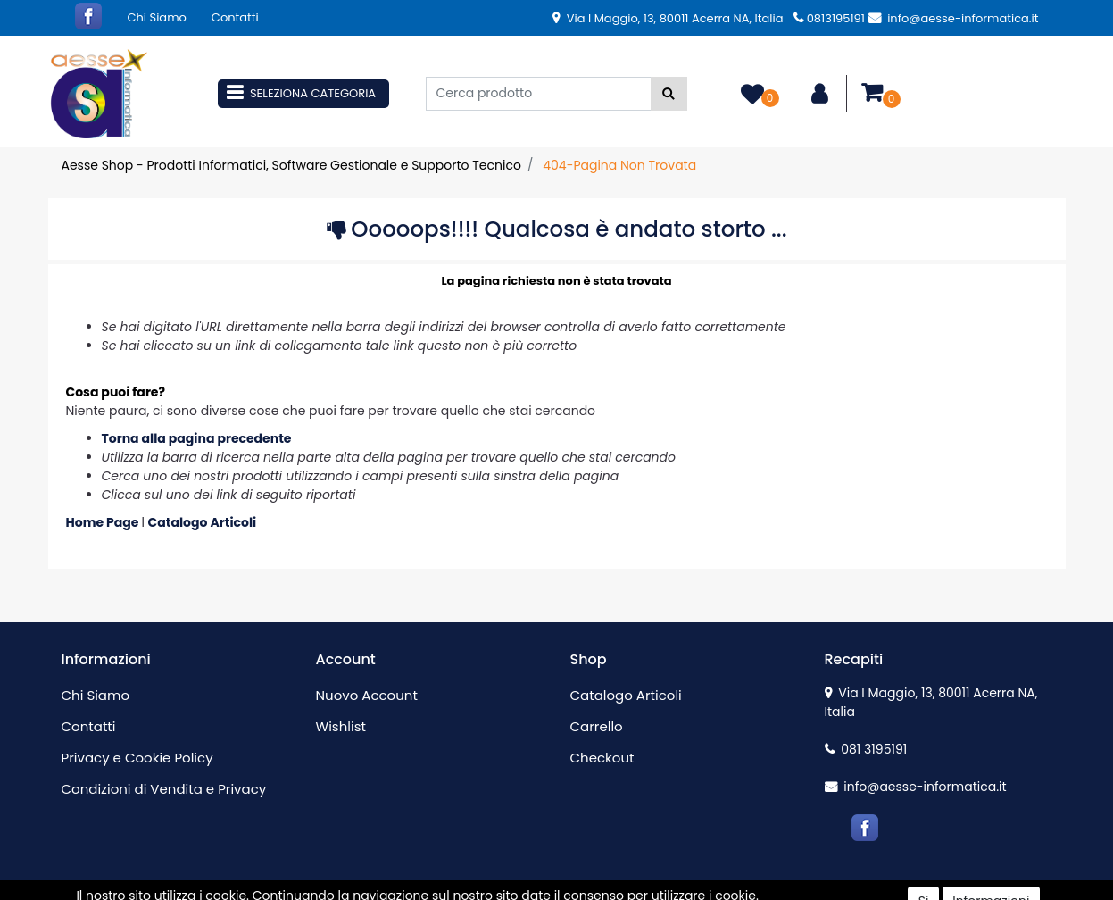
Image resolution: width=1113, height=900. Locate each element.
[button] (669, 94)
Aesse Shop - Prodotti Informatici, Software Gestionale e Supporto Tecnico (291, 165)
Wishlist (341, 726)
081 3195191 (866, 749)
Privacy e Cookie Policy (137, 757)
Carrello (596, 726)
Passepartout (594, 890)
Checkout (602, 757)
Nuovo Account (367, 695)
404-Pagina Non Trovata (619, 165)
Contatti (235, 17)
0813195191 (829, 18)
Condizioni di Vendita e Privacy (164, 788)
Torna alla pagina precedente (197, 438)
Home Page (104, 522)
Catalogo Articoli (202, 522)
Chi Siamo (157, 17)
